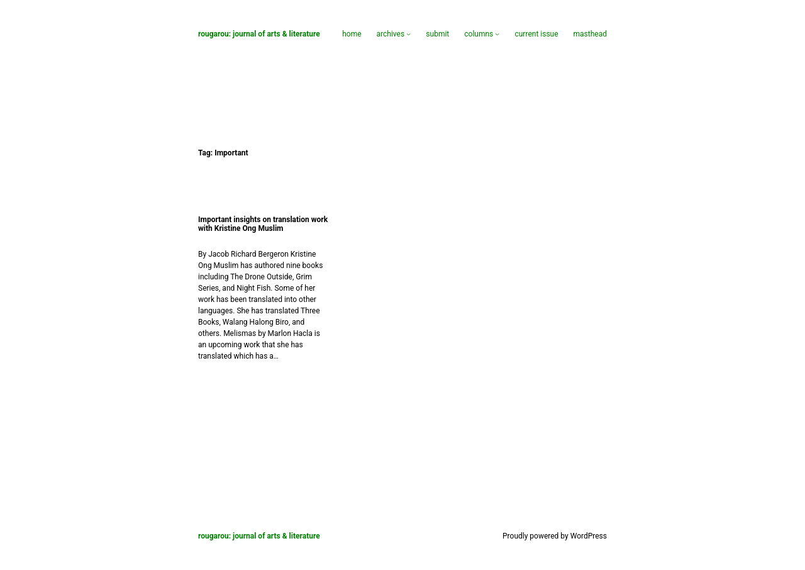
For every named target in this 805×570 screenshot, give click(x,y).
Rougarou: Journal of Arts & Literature (259, 34)
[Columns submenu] (497, 33)
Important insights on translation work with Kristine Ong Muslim (263, 224)
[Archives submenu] (408, 33)
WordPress (588, 536)
